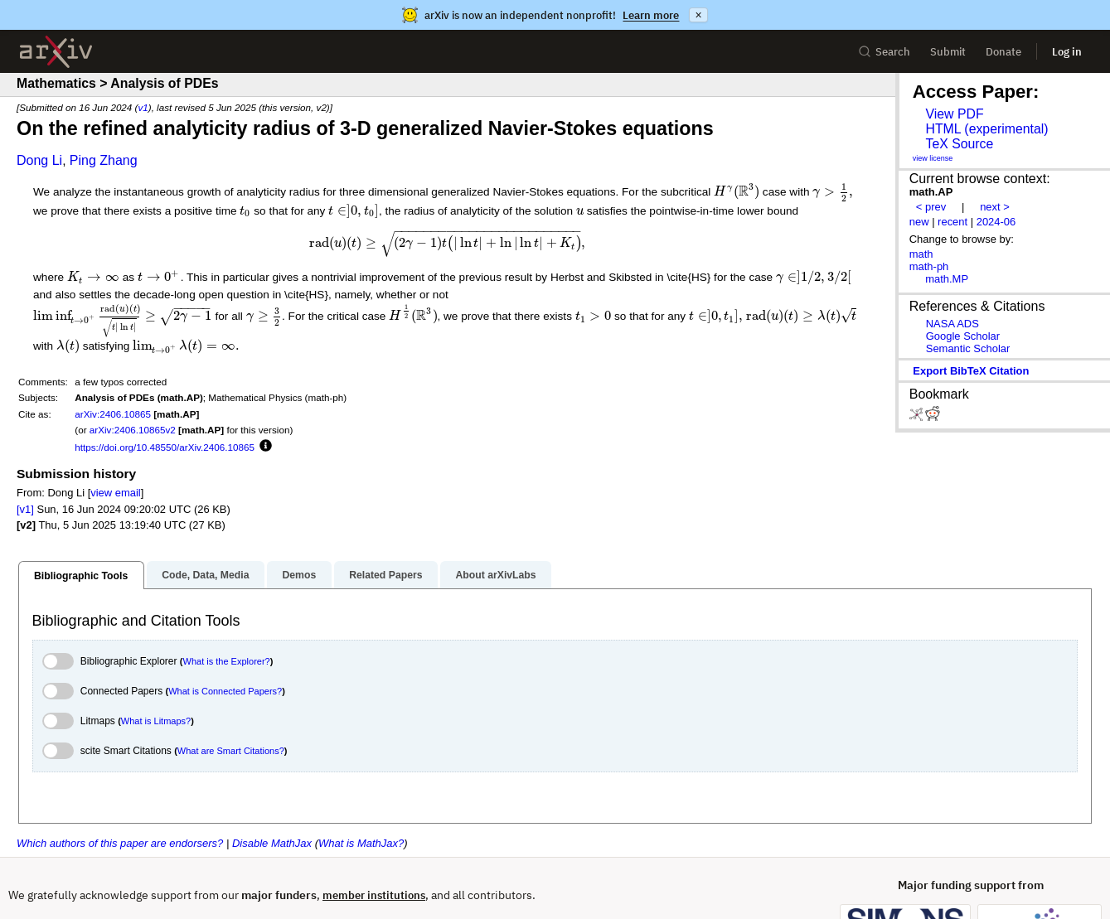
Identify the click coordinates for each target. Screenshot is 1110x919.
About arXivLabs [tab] (495, 524)
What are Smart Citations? (230, 701)
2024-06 (996, 221)
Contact (126, 876)
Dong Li (39, 160)
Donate (1003, 52)
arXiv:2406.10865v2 (133, 380)
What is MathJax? (361, 793)
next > (995, 207)
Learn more (651, 15)
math (921, 254)
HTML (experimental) (986, 129)
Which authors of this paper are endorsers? (120, 793)
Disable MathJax (272, 793)
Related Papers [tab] (385, 524)
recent (952, 221)
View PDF (954, 114)
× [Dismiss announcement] (698, 15)
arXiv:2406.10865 (113, 364)
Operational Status (497, 875)
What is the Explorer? (226, 612)
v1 (143, 107)
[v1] (25, 459)
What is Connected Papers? (225, 641)
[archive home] (56, 52)
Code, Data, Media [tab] (205, 524)
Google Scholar (963, 336)
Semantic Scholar (968, 348)
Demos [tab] (299, 524)
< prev (931, 207)
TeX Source (959, 144)
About (22, 876)
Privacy (327, 876)
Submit (948, 52)
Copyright (263, 876)
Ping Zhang (104, 160)
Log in (1067, 52)
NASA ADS (952, 323)
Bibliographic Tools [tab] (81, 525)
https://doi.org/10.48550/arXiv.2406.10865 (164, 397)
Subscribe (192, 876)
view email (115, 443)
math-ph (929, 266)
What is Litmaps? (156, 671)
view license (933, 158)
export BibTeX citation (971, 371)
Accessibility (398, 876)
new (919, 221)
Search (884, 52)
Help (72, 876)
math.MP (946, 279)
